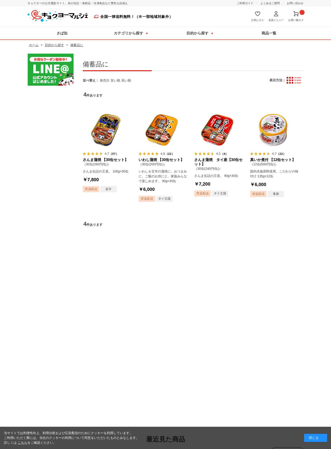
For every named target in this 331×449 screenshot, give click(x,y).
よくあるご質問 (270, 3)
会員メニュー (276, 20)
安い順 (115, 80)
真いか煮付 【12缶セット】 (273, 160)
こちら (22, 442)
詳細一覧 (297, 80)
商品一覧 (269, 33)
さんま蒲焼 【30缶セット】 (105, 160)
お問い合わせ (295, 3)
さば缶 (62, 33)
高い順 (126, 80)
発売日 (104, 80)
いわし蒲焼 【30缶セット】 (161, 160)
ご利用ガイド (245, 3)
